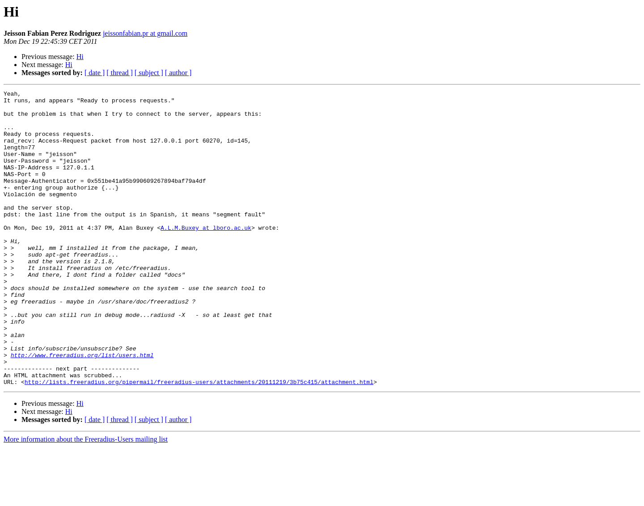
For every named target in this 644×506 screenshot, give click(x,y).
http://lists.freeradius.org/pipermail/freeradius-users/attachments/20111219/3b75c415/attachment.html (199, 441)
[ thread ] (119, 72)
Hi (80, 56)
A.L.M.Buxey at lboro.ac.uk (206, 256)
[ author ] (178, 72)
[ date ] (95, 72)
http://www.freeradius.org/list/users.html (82, 409)
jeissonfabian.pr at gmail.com (145, 33)
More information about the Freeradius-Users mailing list (86, 498)
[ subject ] (149, 72)
